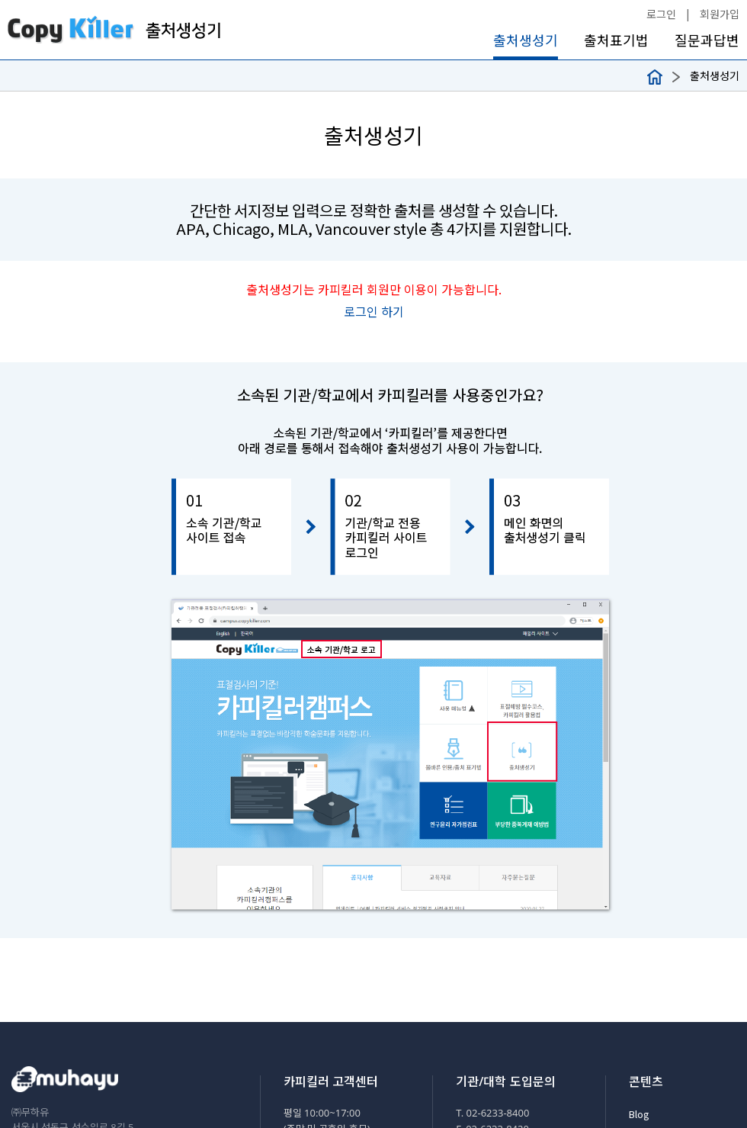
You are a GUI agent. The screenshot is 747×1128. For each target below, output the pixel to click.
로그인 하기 (374, 311)
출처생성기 (525, 40)
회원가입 (719, 13)
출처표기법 (616, 40)
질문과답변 (707, 40)
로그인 (661, 13)
